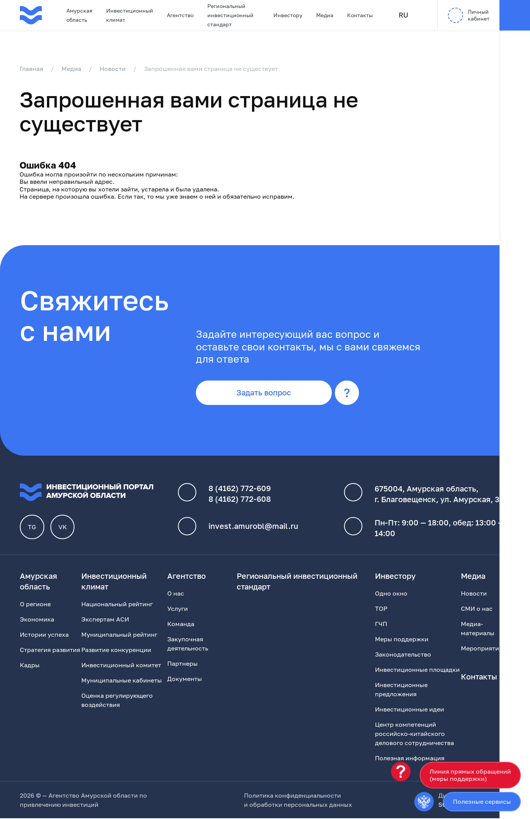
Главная (32, 68)
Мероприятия (482, 649)
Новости (113, 68)
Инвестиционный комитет (121, 666)
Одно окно (391, 594)
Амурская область (79, 15)
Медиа (324, 15)
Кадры (30, 666)
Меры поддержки (401, 640)
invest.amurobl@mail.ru (253, 527)
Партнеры (182, 664)
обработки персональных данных (300, 805)
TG (32, 528)
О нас (175, 594)
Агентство (180, 15)
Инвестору (287, 15)
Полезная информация (409, 759)
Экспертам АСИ (105, 620)
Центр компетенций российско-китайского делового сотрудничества (414, 734)
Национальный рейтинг (117, 605)
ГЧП (381, 624)
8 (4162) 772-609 (239, 489)
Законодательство (403, 655)
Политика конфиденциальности (292, 796)
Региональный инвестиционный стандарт (230, 15)
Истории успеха (44, 635)
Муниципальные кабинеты (121, 681)
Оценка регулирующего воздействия (117, 700)
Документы (184, 679)
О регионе (35, 605)
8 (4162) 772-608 (239, 499)
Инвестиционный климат (129, 15)
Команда (180, 624)
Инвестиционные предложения (401, 690)
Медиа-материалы (477, 629)
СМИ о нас (477, 609)
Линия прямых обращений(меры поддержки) (470, 775)
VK (62, 528)
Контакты (360, 15)
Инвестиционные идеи (409, 710)
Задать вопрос (265, 393)
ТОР (381, 609)
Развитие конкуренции (116, 650)
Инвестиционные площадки (417, 670)
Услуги (177, 609)
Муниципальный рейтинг (119, 635)
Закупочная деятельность (187, 644)
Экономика (37, 620)
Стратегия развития (50, 650)
